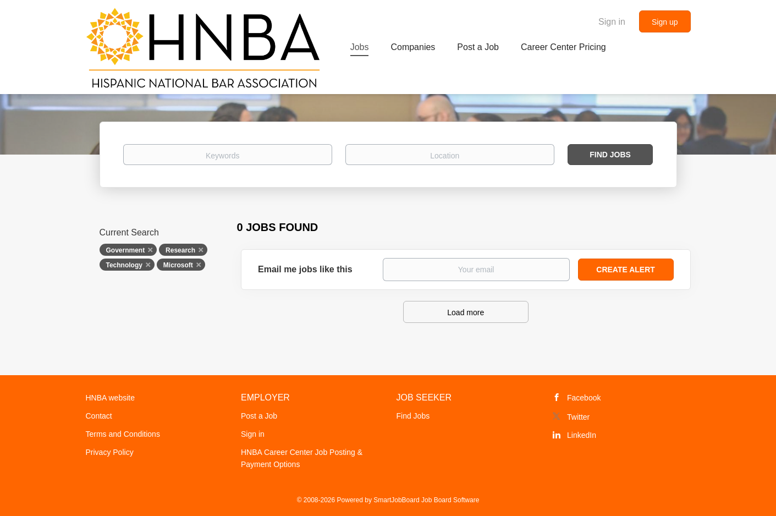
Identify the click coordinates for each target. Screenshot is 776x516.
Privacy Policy (110, 452)
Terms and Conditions (123, 434)
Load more (465, 312)
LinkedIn (581, 435)
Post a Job (259, 415)
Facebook (584, 397)
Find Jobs (610, 154)
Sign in (611, 21)
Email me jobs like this (305, 269)
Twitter (578, 417)
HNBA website (110, 397)
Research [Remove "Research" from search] (180, 250)
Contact (99, 415)
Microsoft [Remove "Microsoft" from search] (178, 265)
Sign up (665, 22)
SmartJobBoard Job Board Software (426, 500)
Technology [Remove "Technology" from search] (124, 265)
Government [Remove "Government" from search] (125, 250)
